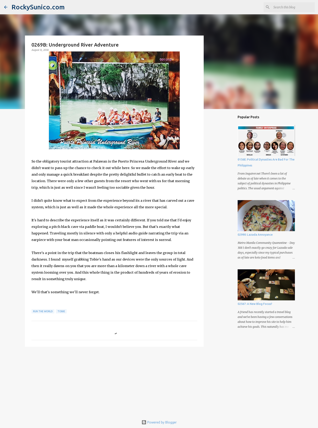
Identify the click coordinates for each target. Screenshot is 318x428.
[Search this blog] (293, 7)
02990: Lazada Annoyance (255, 234)
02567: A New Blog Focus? (255, 303)
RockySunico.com (38, 7)
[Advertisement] (114, 381)
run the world (43, 311)
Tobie (61, 311)
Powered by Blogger (159, 422)
